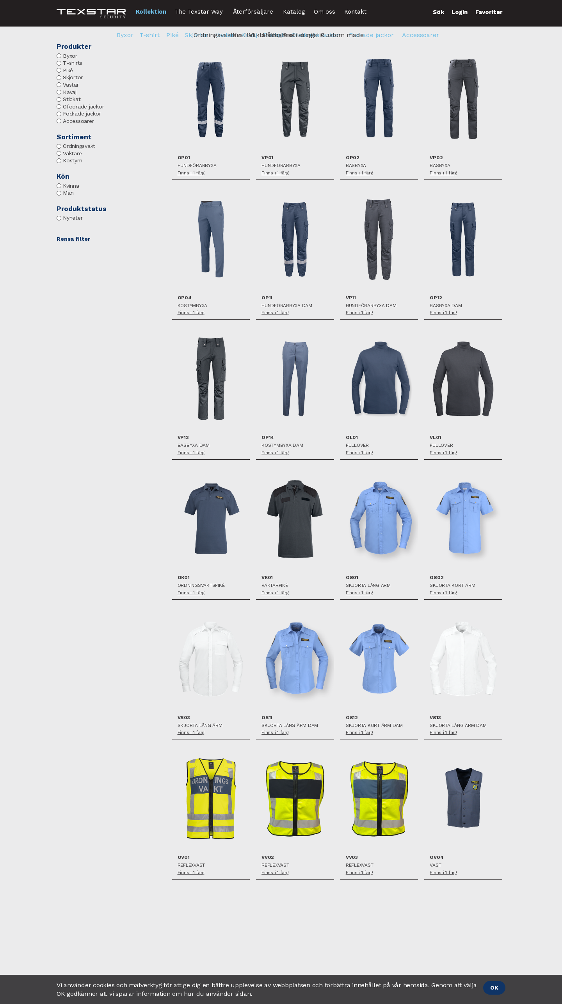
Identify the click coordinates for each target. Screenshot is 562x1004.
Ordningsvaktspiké (201, 585)
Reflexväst (191, 865)
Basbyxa (356, 165)
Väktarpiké (274, 585)
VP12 (183, 437)
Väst (435, 865)
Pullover (357, 445)
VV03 (352, 857)
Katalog (294, 11)
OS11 (266, 717)
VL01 (435, 437)
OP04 (185, 297)
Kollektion (151, 11)
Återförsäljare (253, 11)
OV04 (436, 857)
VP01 (267, 157)
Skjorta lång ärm (368, 585)
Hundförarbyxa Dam (286, 305)
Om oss (324, 11)
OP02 (352, 157)
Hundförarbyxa (197, 165)
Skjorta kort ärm (452, 585)
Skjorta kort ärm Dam (374, 725)
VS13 (435, 717)
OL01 (352, 437)
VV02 (267, 857)
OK (494, 987)
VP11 (351, 297)
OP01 (184, 157)
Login (460, 12)
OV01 (184, 857)
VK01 (267, 577)
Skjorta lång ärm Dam (289, 725)
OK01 (184, 577)
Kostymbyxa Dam (282, 445)
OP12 (436, 297)
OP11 (266, 297)
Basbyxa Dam (446, 305)
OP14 (267, 437)
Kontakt (355, 11)
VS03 (184, 717)
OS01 (352, 577)
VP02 (436, 157)
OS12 (352, 717)
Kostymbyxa (193, 305)
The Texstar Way (199, 11)
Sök (438, 12)
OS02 (436, 577)
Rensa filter (73, 239)
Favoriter (489, 12)
